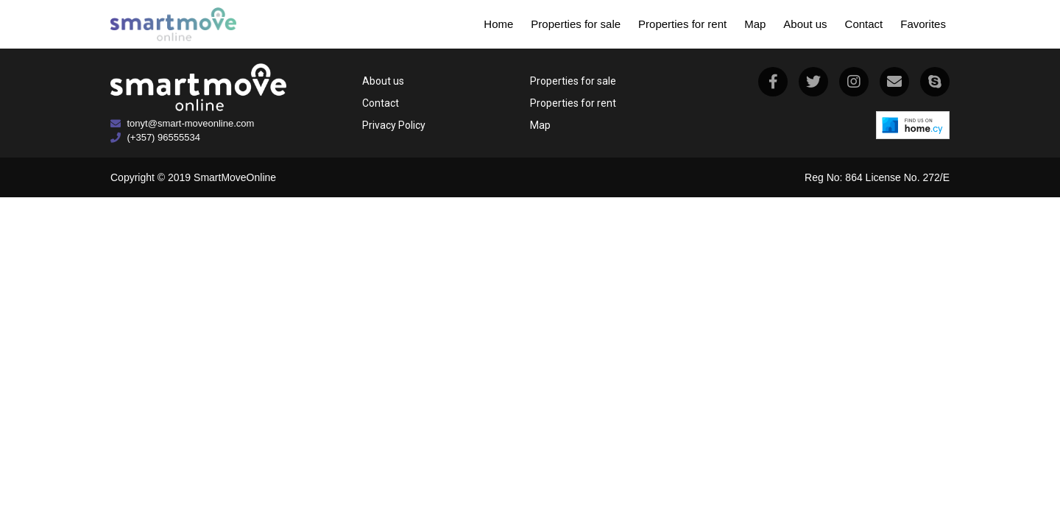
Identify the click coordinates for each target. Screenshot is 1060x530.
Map (755, 24)
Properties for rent (682, 24)
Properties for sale (576, 24)
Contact (864, 24)
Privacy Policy (393, 125)
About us (805, 24)
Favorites (923, 24)
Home (498, 24)
